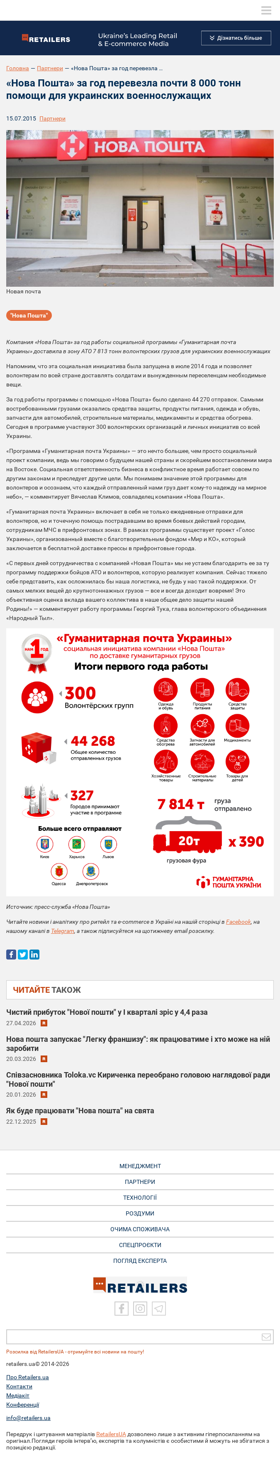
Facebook (238, 921)
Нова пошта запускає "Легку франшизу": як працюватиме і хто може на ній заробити (138, 1044)
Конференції (22, 1404)
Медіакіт (17, 1395)
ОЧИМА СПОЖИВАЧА (140, 1229)
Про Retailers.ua (27, 1377)
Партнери (50, 68)
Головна (17, 68)
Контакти (19, 1386)
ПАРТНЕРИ (140, 1182)
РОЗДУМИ (140, 1213)
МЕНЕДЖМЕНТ (140, 1166)
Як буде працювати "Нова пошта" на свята (80, 1110)
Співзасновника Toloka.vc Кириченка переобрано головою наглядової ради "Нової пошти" (138, 1079)
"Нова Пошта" (29, 315)
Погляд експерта (140, 1260)
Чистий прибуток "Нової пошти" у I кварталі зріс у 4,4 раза (107, 1012)
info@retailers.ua (28, 1418)
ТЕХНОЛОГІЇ (140, 1197)
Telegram (62, 931)
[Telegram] (159, 1309)
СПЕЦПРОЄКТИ (140, 1245)
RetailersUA (111, 1434)
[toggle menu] (266, 10)
